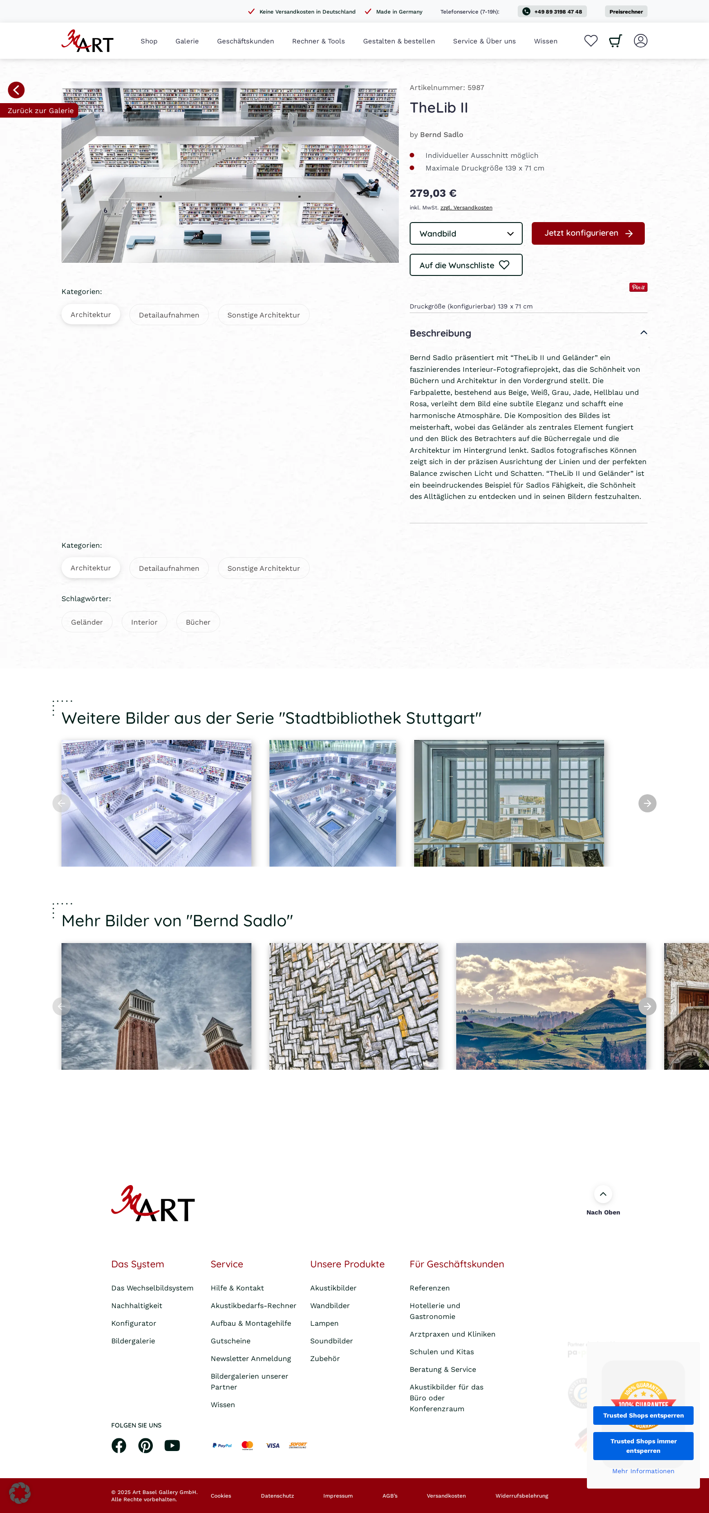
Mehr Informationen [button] (643, 1471)
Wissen (546, 41)
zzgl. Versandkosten (466, 207)
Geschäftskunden (245, 41)
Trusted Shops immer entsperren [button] (643, 1446)
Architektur (91, 314)
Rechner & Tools (318, 41)
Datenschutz (277, 1495)
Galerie (187, 41)
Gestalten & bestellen (399, 41)
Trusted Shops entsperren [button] (643, 1415)
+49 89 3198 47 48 (552, 11)
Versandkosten (446, 1495)
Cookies (221, 1495)
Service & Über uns (484, 41)
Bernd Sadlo (441, 134)
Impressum (338, 1495)
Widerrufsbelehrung (522, 1495)
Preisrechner (626, 11)
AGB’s (390, 1495)
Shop (149, 41)
